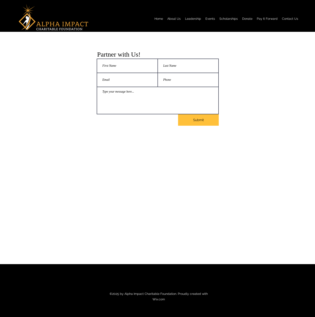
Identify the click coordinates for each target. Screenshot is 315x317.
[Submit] (198, 120)
